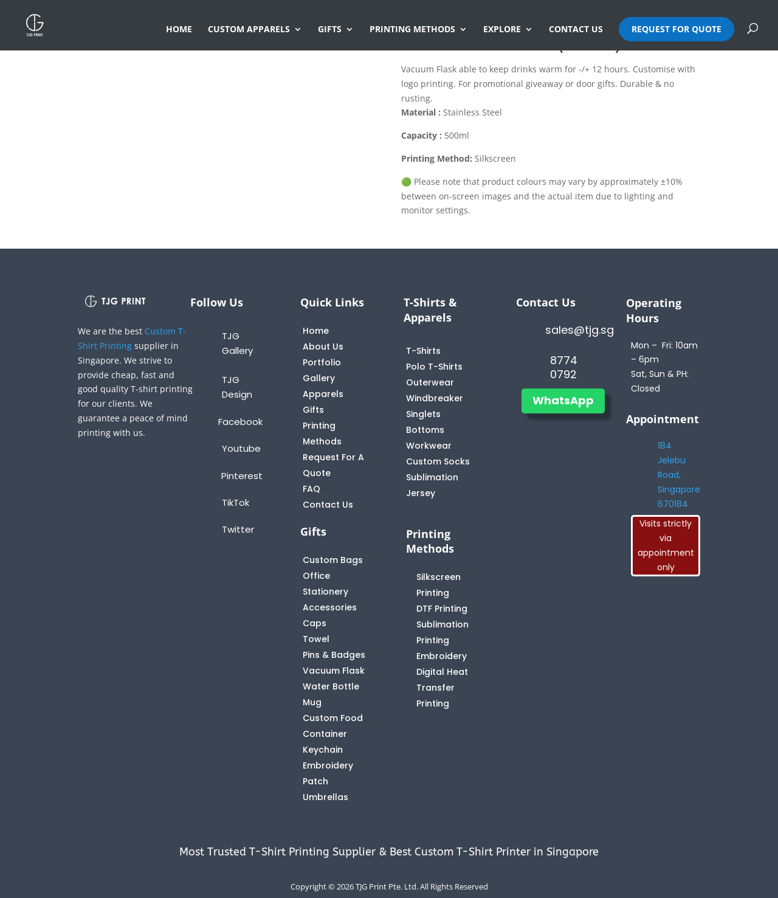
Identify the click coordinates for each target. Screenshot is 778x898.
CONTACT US (576, 30)
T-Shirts (423, 351)
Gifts (313, 410)
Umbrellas (325, 797)
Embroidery (441, 656)
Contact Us (328, 505)
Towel (316, 639)
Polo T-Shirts (434, 367)
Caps (314, 623)
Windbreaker (434, 398)
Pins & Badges (334, 655)
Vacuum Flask (334, 671)
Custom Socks (438, 461)
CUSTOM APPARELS (249, 30)
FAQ (311, 489)
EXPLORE (502, 30)
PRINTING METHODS (412, 30)
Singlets (423, 414)
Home (316, 331)
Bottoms (425, 430)
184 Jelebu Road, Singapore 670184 (679, 474)
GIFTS (330, 30)
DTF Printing (441, 609)
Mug (312, 702)
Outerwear (430, 382)
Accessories (330, 607)
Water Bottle (331, 686)
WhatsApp (563, 400)
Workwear (429, 446)
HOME (179, 30)
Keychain (323, 750)
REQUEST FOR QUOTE (676, 29)
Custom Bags (333, 560)
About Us (323, 346)
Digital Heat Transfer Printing (442, 688)
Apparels (323, 394)
